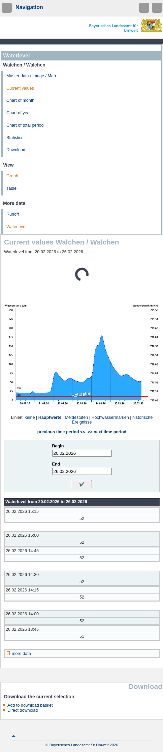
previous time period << (61, 432)
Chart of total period (25, 125)
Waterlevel (16, 226)
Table (11, 188)
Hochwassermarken (110, 417)
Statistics (14, 137)
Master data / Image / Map (31, 76)
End (56, 464)
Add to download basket (30, 705)
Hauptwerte (50, 417)
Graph (12, 176)
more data (21, 653)
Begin (58, 446)
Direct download (22, 710)
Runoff (12, 214)
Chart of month (20, 100)
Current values (20, 88)
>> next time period (107, 432)
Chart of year (18, 112)
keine (30, 417)
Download (15, 149)
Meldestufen (76, 417)
